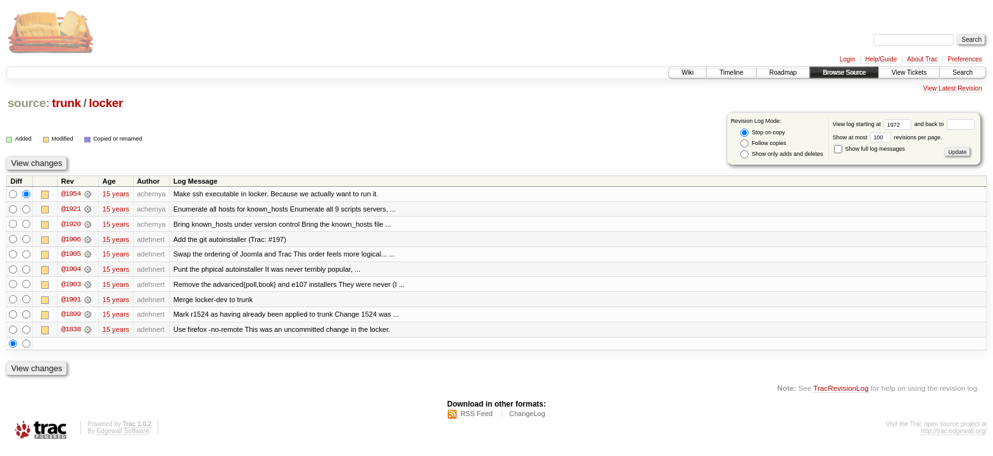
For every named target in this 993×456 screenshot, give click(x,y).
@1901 (70, 300)
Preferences (965, 59)
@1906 (70, 239)
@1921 (70, 209)
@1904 (70, 270)
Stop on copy (762, 133)
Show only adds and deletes (781, 154)
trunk (66, 103)
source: (28, 103)
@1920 (70, 224)
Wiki (687, 72)
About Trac (922, 59)
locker (106, 103)
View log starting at (873, 124)
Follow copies (763, 143)
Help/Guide (881, 59)
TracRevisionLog (840, 389)
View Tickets (909, 72)
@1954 (70, 194)
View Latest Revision (952, 88)
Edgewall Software (122, 432)
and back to (944, 124)
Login (847, 59)
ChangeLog (527, 415)
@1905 (70, 255)
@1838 (70, 331)
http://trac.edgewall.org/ (954, 432)
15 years (116, 194)
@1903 (70, 285)
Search (962, 72)
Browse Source (844, 72)
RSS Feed (476, 415)
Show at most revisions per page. (887, 137)
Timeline (731, 72)
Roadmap (783, 72)
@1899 (70, 315)
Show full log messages (869, 149)
